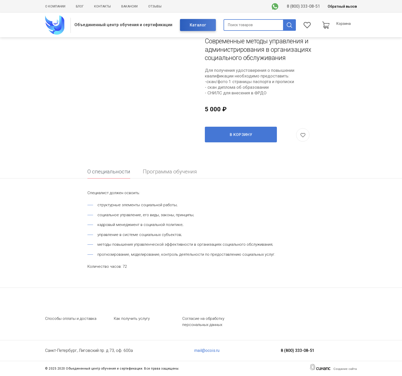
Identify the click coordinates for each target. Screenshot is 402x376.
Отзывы (155, 6)
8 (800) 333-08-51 (303, 6)
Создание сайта (345, 368)
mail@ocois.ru (206, 350)
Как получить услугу (132, 318)
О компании (55, 6)
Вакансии (129, 6)
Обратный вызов (342, 6)
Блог (80, 6)
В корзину (241, 134)
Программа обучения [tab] (170, 172)
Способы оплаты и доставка (70, 318)
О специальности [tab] (108, 172)
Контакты (102, 6)
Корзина (343, 24)
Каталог (198, 25)
